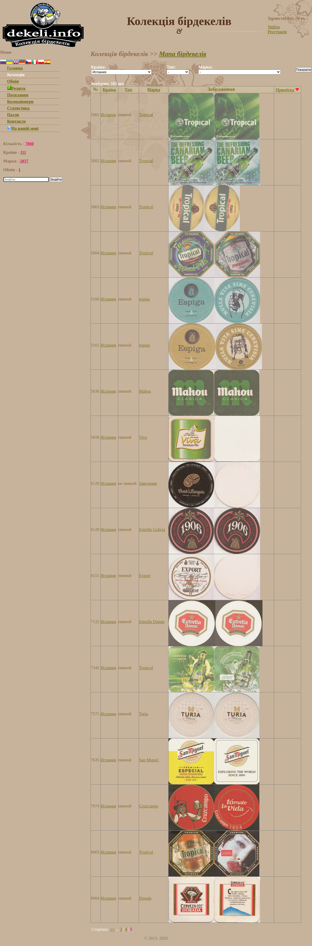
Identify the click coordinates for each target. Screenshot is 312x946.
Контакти (16, 121)
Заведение (148, 483)
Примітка (285, 90)
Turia (143, 714)
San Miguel (149, 760)
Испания (108, 114)
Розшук (16, 88)
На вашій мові (23, 128)
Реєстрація (277, 31)
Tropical (146, 114)
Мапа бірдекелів (182, 54)
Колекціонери (20, 101)
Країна (109, 89)
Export (145, 575)
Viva (143, 437)
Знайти (56, 179)
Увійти (274, 27)
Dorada (145, 898)
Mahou (145, 391)
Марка (153, 89)
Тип (128, 89)
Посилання (17, 95)
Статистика (18, 108)
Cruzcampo (149, 806)
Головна (15, 68)
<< (112, 929)
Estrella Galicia (152, 529)
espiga (144, 299)
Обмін (13, 81)
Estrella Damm (151, 621)
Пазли (13, 114)
